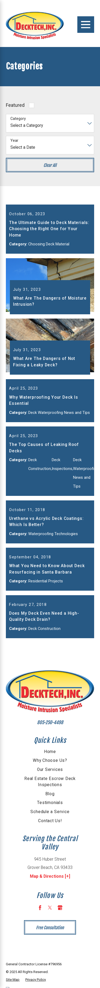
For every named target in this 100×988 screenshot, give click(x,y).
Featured (15, 105)
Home (50, 773)
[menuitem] (50, 774)
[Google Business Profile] (60, 929)
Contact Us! (50, 843)
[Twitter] (49, 929)
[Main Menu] (85, 24)
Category (18, 118)
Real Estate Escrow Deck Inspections (50, 803)
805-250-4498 (50, 744)
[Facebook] (40, 929)
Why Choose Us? (50, 782)
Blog (49, 816)
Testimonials (50, 824)
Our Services (50, 791)
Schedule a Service (49, 834)
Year (14, 140)
